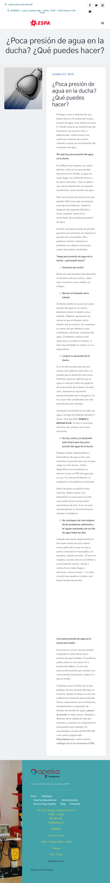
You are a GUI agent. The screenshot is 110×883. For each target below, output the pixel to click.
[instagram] (102, 5)
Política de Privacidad (42, 870)
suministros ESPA (85, 743)
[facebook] (90, 5)
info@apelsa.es (56, 861)
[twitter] (96, 5)
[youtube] (90, 11)
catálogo (60, 743)
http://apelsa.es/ (65, 739)
